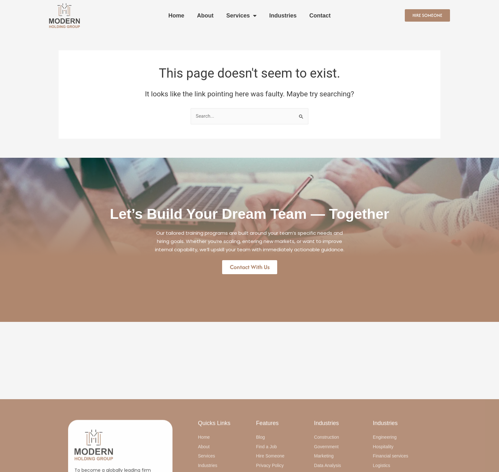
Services (241, 16)
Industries (283, 15)
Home (176, 15)
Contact (320, 15)
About (205, 15)
